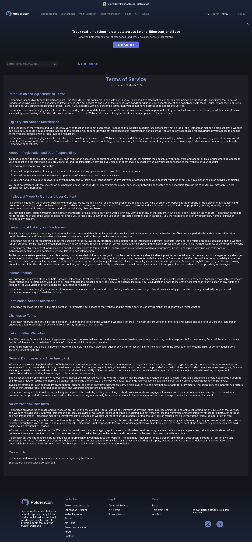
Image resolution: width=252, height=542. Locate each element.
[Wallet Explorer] (87, 14)
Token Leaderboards (77, 505)
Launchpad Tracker (76, 509)
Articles (156, 514)
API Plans (70, 522)
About (68, 531)
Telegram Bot (160, 509)
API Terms (114, 509)
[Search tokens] (217, 14)
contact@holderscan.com (40, 462)
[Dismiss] (247, 23)
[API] (136, 14)
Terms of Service (118, 505)
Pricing (68, 518)
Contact (69, 535)
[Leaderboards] (49, 14)
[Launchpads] (68, 14)
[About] (145, 14)
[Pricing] (127, 14)
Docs (155, 505)
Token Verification (75, 527)
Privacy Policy (116, 514)
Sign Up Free (126, 44)
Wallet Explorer (73, 514)
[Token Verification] (109, 14)
